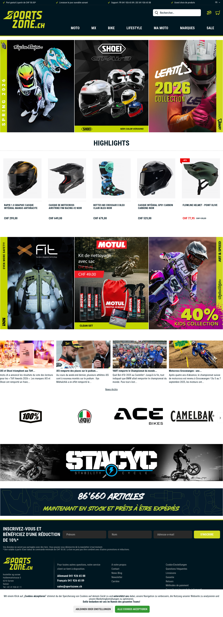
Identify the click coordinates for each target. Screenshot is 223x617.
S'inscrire (206, 534)
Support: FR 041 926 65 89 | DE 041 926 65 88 (129, 2)
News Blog (117, 573)
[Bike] (111, 29)
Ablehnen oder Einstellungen (93, 609)
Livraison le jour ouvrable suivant (72, 2)
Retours (170, 581)
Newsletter (117, 577)
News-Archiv (111, 389)
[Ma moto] (161, 29)
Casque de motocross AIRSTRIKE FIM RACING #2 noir (65, 207)
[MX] (94, 29)
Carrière (116, 581)
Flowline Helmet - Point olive (200, 205)
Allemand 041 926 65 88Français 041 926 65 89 (71, 578)
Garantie (170, 577)
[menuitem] (177, 12)
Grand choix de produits (183, 2)
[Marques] (187, 29)
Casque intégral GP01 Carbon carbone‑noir (155, 207)
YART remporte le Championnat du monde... (135, 370)
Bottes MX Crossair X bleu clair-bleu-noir (109, 207)
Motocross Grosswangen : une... (185, 370)
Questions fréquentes (176, 568)
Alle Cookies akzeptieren (132, 609)
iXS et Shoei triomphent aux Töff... (17, 370)
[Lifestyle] (134, 29)
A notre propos (119, 564)
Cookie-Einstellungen (176, 564)
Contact (115, 568)
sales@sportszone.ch (69, 586)
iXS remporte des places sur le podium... (77, 370)
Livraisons (171, 573)
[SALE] (210, 29)
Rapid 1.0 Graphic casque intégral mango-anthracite (20, 207)
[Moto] (75, 29)
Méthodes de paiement (177, 585)
